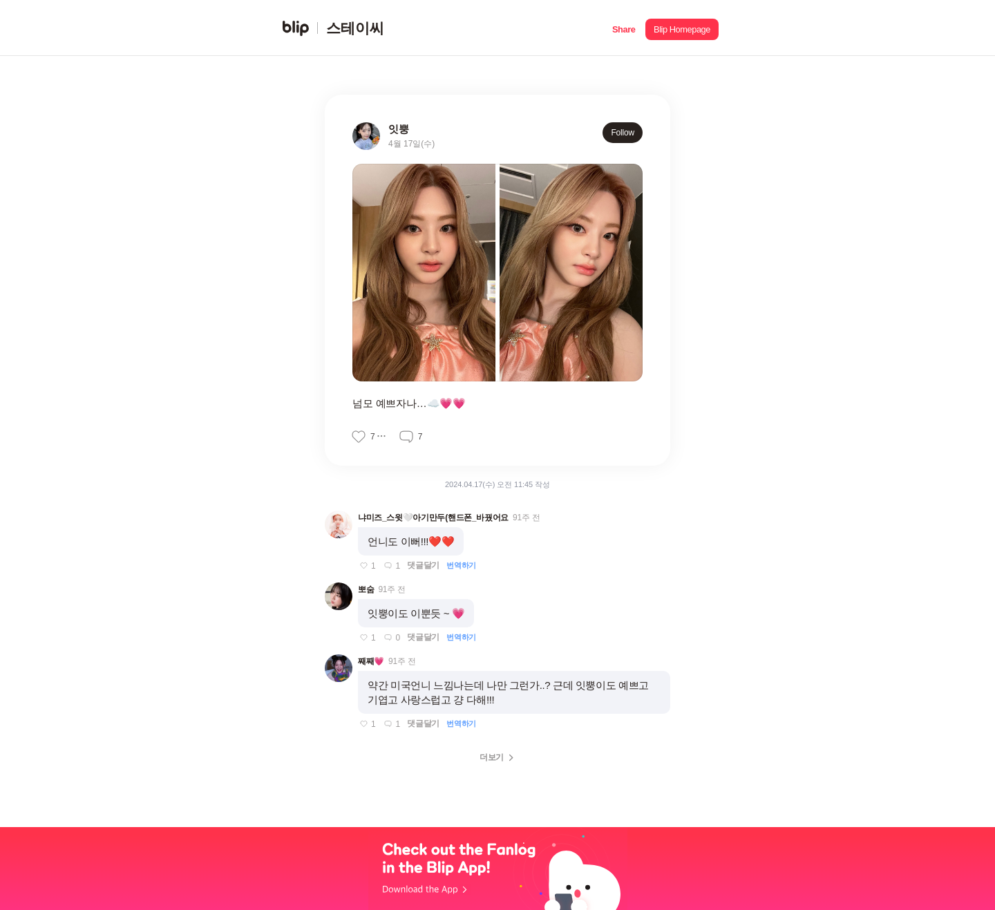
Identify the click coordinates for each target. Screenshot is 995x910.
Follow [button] (622, 133)
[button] (623, 28)
